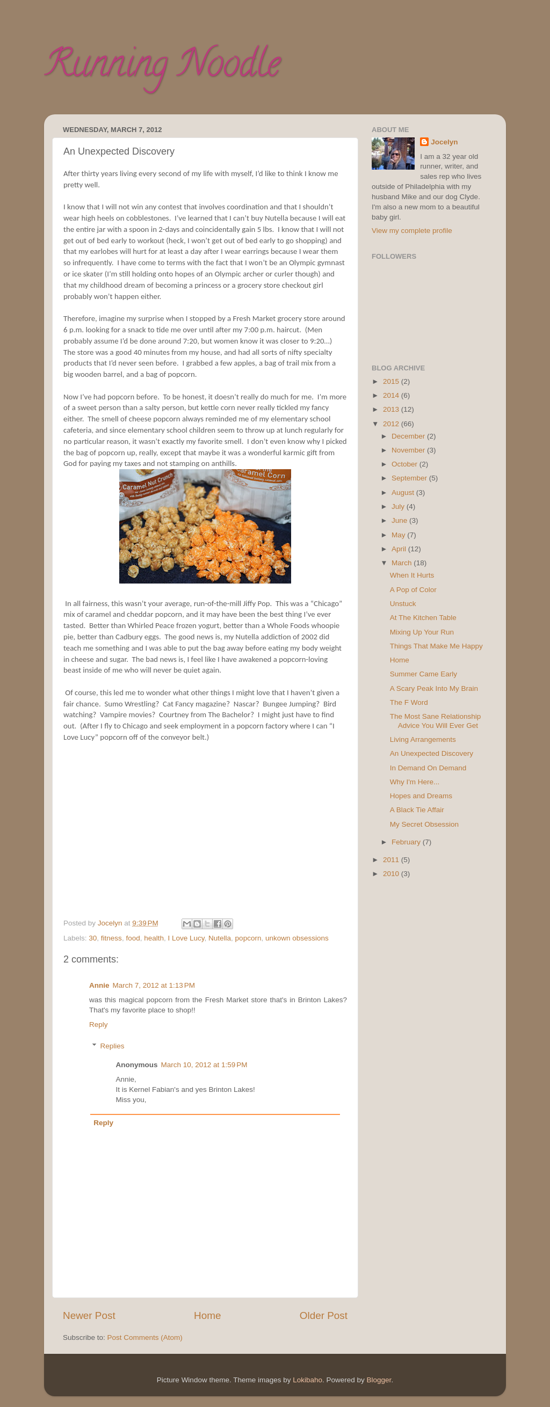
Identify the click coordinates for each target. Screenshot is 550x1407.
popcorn (248, 938)
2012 (392, 424)
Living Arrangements (423, 739)
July (399, 506)
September (410, 478)
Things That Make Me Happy (436, 646)
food (133, 938)
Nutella (219, 938)
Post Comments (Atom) (145, 1337)
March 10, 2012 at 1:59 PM (204, 1065)
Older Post (324, 1315)
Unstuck (403, 604)
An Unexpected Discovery (431, 753)
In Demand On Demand (428, 768)
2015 (392, 381)
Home (207, 1315)
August (404, 493)
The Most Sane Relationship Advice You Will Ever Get (435, 720)
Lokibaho (307, 1380)
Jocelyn (444, 142)
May (399, 535)
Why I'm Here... (415, 782)
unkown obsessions (297, 938)
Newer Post (89, 1315)
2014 (392, 395)
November (409, 450)
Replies (112, 1046)
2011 (392, 860)
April (400, 549)
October (405, 464)
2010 (392, 874)
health (154, 938)
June (400, 520)
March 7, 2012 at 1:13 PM (154, 985)
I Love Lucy (186, 938)
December (409, 436)
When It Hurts (412, 575)
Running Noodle (162, 68)
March (403, 563)
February (407, 842)
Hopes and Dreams (421, 796)
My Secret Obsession (424, 824)
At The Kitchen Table (423, 618)
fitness (111, 938)
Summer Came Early (423, 674)
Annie (99, 985)
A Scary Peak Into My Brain (434, 688)
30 (93, 938)
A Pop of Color (413, 590)
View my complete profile (412, 231)
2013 (392, 409)
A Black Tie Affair (417, 810)
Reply (98, 1024)
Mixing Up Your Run (422, 632)
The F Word (409, 702)
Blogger (379, 1380)
